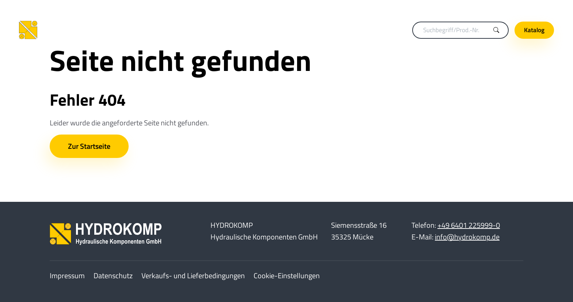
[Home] (66, 30)
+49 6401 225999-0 (468, 225)
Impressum (67, 275)
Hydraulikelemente (350, 30)
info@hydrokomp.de (467, 236)
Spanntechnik (228, 30)
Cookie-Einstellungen (287, 275)
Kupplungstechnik (174, 30)
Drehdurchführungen (286, 30)
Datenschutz (113, 275)
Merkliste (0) (449, 7)
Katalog (534, 30)
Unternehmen (530, 7)
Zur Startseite (89, 146)
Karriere (488, 7)
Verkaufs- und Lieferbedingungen (193, 275)
